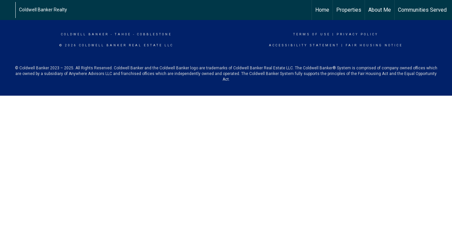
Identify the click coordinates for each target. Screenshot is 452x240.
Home (322, 10)
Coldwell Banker (85, 34)
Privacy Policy (357, 34)
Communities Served (422, 10)
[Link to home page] (8, 10)
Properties (348, 10)
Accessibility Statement (304, 45)
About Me (379, 10)
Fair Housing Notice (374, 45)
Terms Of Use (311, 34)
